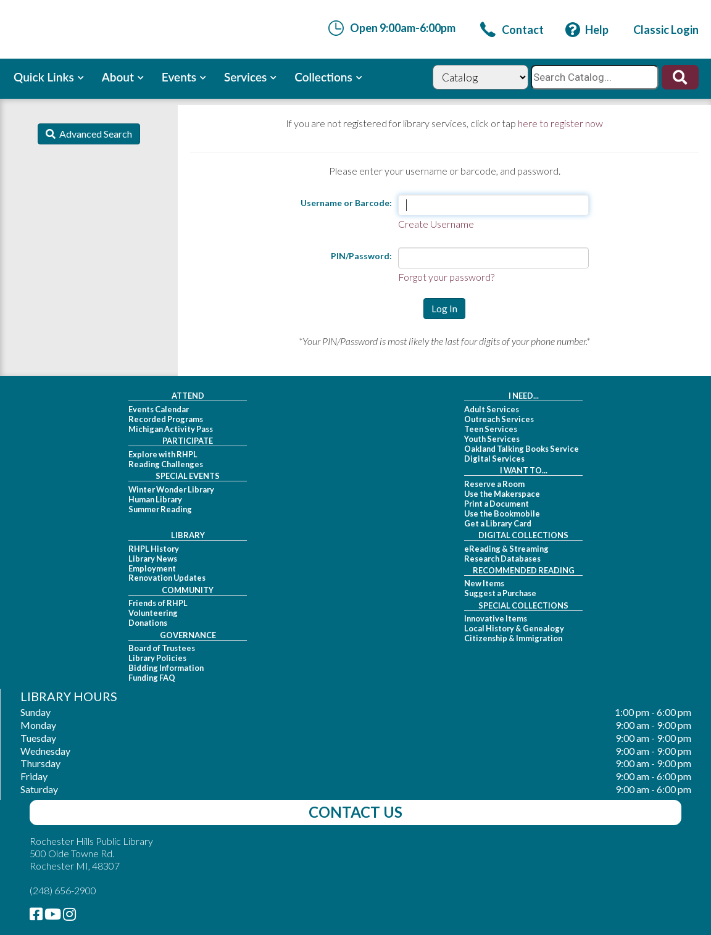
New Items (484, 583)
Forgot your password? (446, 277)
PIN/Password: (361, 256)
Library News (152, 558)
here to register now (560, 123)
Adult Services (491, 409)
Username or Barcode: (346, 202)
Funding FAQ (151, 678)
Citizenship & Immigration (513, 638)
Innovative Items (495, 618)
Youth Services (492, 439)
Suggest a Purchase (500, 593)
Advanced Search (94, 133)
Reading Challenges (165, 464)
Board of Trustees (161, 648)
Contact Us (355, 812)
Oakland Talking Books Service (521, 449)
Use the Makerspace (502, 494)
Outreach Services (499, 419)
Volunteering (153, 613)
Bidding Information (166, 668)
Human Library (155, 499)
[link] (512, 29)
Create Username (436, 224)
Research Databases (502, 558)
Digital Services (494, 458)
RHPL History (153, 549)
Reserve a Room (494, 484)
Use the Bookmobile (502, 513)
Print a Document (496, 504)
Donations (147, 623)
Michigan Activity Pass (170, 429)
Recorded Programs (165, 419)
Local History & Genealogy (514, 628)
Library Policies (157, 658)
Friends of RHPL (158, 603)
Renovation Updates (167, 578)
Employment (152, 568)
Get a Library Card (497, 523)
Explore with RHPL (163, 454)
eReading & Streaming (506, 549)
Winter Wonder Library (171, 489)
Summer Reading (160, 509)
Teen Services (490, 429)
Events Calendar (158, 409)
